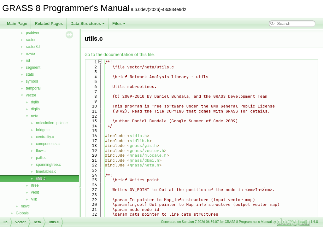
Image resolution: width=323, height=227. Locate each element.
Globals (22, 213)
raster (31, 40)
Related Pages (49, 23)
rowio (30, 53)
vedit (35, 192)
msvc (25, 206)
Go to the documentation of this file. (120, 54)
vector (31, 95)
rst (28, 60)
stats (30, 74)
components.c (48, 144)
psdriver (32, 33)
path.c (41, 157)
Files (119, 23)
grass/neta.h (144, 165)
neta (34, 116)
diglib (35, 109)
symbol (32, 81)
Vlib (34, 199)
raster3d (33, 46)
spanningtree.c (48, 164)
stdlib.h (139, 140)
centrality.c (45, 137)
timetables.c (46, 171)
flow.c (40, 150)
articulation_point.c (52, 123)
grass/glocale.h (148, 155)
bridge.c (43, 130)
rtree (35, 185)
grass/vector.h (147, 150)
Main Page (17, 23)
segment (33, 67)
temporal (33, 88)
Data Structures (87, 23)
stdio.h (138, 135)
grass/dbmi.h (144, 160)
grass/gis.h (143, 145)
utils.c (41, 178)
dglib (35, 102)
